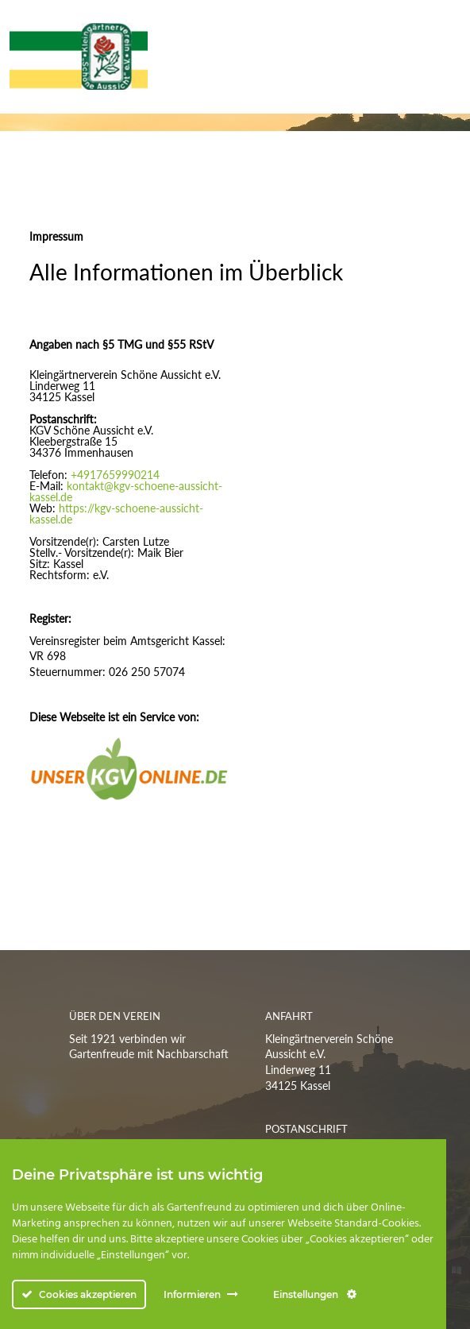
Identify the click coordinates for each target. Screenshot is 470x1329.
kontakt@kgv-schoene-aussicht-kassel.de (125, 491)
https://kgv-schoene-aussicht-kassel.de (116, 513)
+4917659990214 (115, 474)
